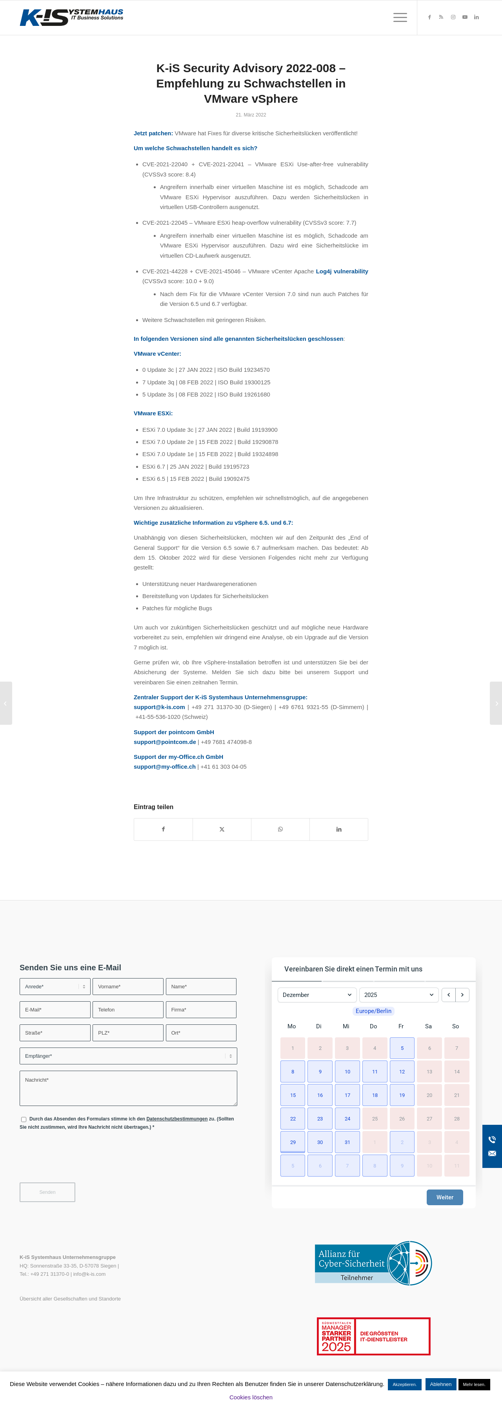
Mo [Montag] (291, 1025)
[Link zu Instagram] (453, 17)
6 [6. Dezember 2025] (429, 1048)
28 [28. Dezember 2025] (457, 1118)
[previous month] (449, 995)
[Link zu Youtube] (465, 17)
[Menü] (397, 17)
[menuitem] (397, 17)
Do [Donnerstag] (373, 1025)
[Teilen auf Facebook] (163, 829)
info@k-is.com (89, 1274)
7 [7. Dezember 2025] (456, 1048)
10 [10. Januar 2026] (429, 1165)
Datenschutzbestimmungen (176, 1119)
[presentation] (79, 1161)
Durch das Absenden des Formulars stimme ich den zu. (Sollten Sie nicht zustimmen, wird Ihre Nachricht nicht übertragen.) (127, 1123)
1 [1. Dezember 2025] (292, 1048)
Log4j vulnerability (342, 271)
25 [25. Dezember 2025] (375, 1118)
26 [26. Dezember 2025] (402, 1118)
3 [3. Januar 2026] (429, 1141)
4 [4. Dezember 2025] (374, 1048)
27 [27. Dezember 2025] (429, 1118)
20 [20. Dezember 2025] (429, 1094)
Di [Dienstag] (319, 1025)
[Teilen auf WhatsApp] (280, 829)
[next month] (462, 995)
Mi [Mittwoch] (346, 1025)
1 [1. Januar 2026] (374, 1141)
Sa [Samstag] (428, 1025)
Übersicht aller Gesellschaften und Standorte (70, 1299)
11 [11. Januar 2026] (457, 1165)
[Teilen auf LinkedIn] (339, 829)
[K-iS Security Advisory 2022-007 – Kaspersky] (6, 703)
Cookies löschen (251, 1397)
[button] (401, 1047)
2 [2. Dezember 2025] (320, 1048)
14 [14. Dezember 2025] (457, 1071)
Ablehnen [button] (441, 1384)
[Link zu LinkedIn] (476, 17)
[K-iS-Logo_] (71, 17)
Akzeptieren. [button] (405, 1384)
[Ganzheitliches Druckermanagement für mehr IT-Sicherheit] (496, 703)
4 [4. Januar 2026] (456, 1141)
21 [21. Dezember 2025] (457, 1094)
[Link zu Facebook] (429, 17)
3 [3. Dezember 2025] (347, 1048)
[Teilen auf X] (222, 829)
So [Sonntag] (455, 1025)
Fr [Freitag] (401, 1025)
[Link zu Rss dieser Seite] (441, 17)
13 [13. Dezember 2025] (429, 1071)
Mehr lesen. (474, 1384)
